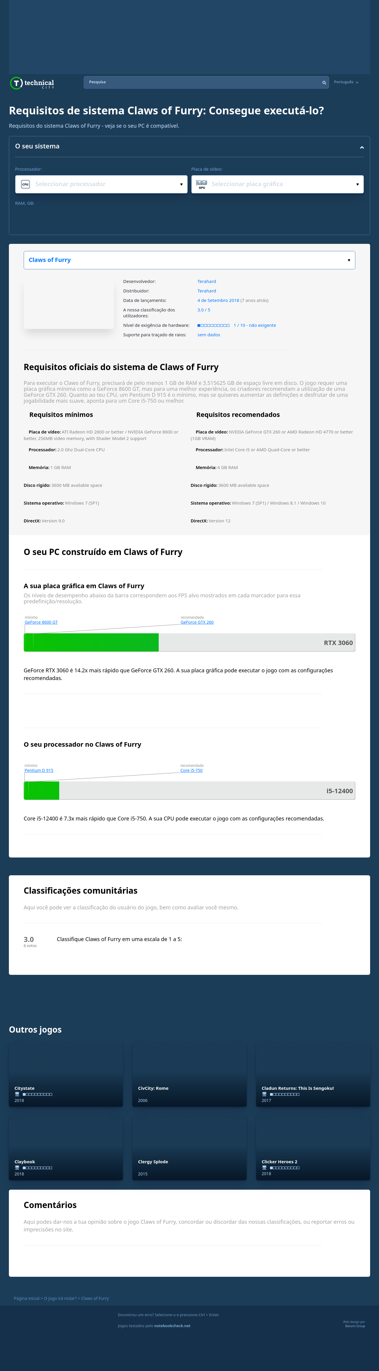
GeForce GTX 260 (197, 622)
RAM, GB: (24, 203)
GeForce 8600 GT (41, 622)
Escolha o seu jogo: (349, 260)
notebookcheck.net (172, 1325)
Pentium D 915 (39, 770)
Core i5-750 (191, 770)
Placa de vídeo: (206, 169)
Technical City (32, 83)
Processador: (28, 169)
